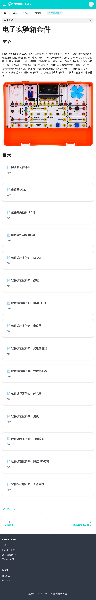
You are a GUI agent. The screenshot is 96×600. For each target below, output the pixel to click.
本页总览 (8, 20)
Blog (6, 575)
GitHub (7, 580)
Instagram (9, 554)
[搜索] (91, 4)
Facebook (8, 550)
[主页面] (5, 13)
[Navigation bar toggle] (4, 4)
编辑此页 (8, 509)
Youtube (8, 559)
